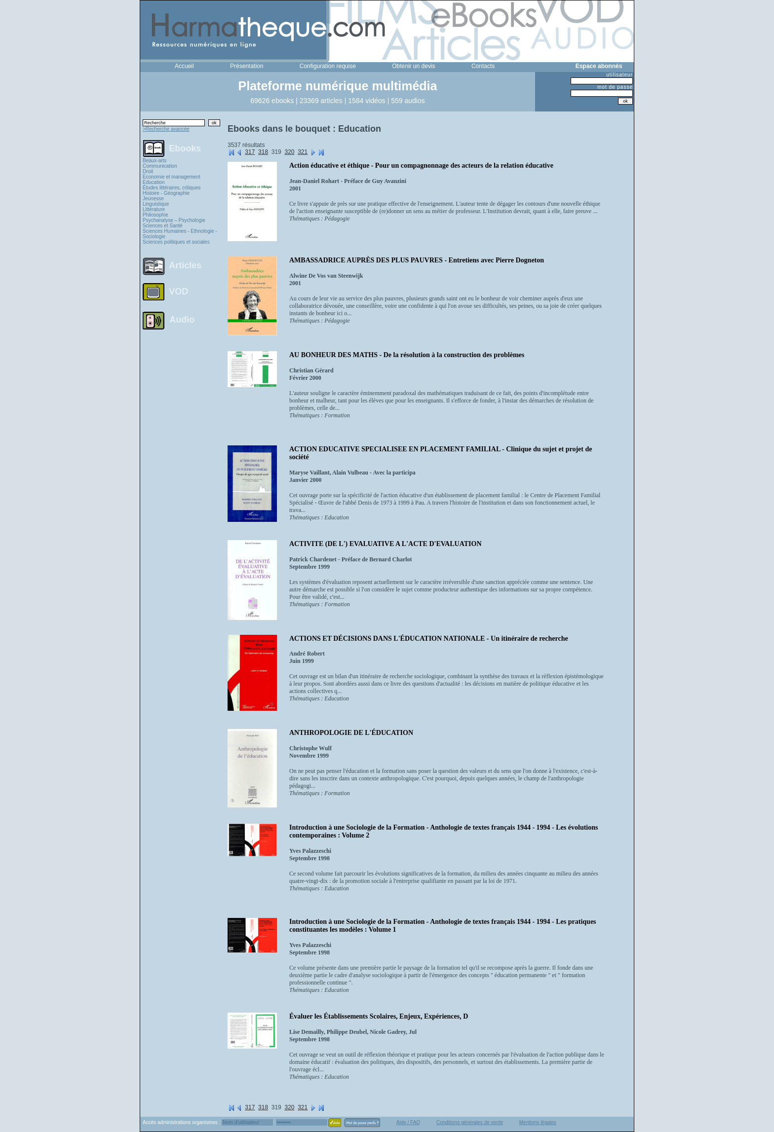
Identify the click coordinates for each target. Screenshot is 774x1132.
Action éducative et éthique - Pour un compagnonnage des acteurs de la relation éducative (421, 165)
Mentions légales (537, 1122)
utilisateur (619, 74)
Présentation (246, 66)
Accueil (184, 66)
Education (153, 182)
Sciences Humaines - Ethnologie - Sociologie (180, 233)
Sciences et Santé (163, 225)
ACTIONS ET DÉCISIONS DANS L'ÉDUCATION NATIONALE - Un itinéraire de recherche (428, 638)
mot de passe (615, 87)
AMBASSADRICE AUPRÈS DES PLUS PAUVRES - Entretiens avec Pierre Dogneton (416, 260)
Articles (185, 265)
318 (263, 151)
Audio (181, 319)
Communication (160, 166)
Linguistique (156, 204)
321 (303, 151)
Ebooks (185, 148)
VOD (178, 291)
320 (289, 151)
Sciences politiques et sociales (176, 242)
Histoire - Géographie (166, 193)
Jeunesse (153, 198)
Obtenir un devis (413, 66)
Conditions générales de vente (469, 1122)
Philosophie (155, 215)
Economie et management (171, 177)
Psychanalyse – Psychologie (174, 220)
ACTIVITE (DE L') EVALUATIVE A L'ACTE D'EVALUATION (385, 544)
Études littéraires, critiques (171, 187)
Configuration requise (328, 66)
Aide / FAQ (408, 1122)
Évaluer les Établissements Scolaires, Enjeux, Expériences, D (378, 1016)
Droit (148, 171)
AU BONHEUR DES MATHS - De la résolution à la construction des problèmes (406, 355)
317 (250, 151)
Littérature (154, 209)
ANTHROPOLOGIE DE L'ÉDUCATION (351, 732)
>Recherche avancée (166, 129)
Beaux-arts (154, 160)
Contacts (483, 66)
